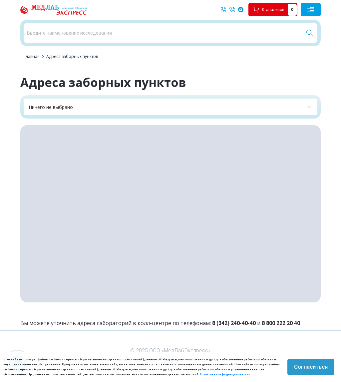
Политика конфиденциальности (225, 374)
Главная (32, 56)
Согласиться (311, 367)
